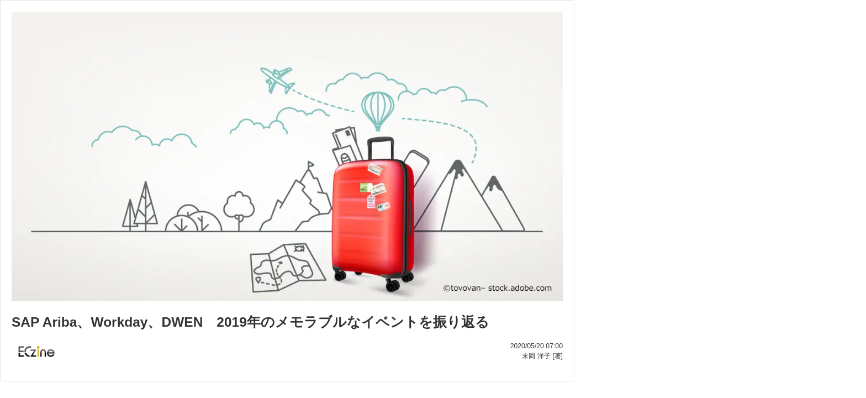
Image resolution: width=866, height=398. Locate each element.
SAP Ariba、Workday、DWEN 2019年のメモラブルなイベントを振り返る (250, 322)
